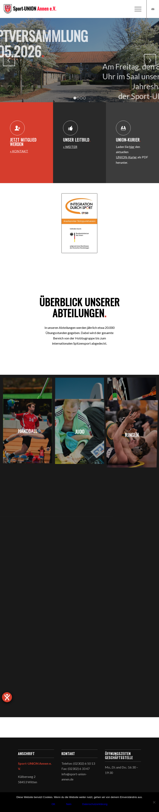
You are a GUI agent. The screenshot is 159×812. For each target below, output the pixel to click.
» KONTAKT (19, 152)
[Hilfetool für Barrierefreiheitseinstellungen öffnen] (7, 697)
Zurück (9, 60)
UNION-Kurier (126, 158)
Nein (68, 804)
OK (53, 804)
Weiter (150, 60)
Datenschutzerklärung (94, 804)
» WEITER (70, 148)
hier (131, 148)
